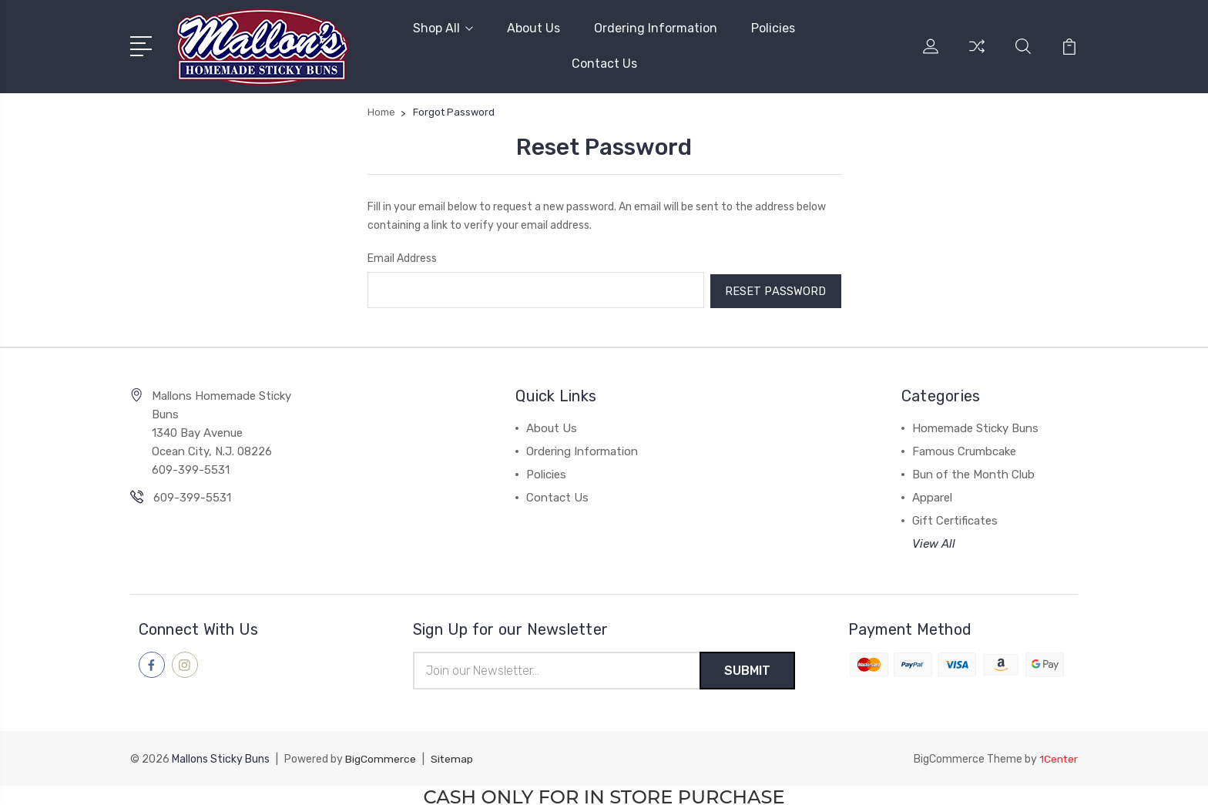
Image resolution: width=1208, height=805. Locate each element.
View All (933, 541)
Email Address (402, 257)
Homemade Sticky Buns (975, 425)
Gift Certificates (955, 518)
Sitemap (452, 756)
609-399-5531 (192, 494)
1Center (1058, 756)
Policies (773, 28)
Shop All (443, 28)
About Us (533, 28)
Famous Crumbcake (964, 448)
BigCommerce (380, 756)
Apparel (932, 494)
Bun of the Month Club (973, 471)
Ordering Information (655, 28)
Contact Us (604, 63)
